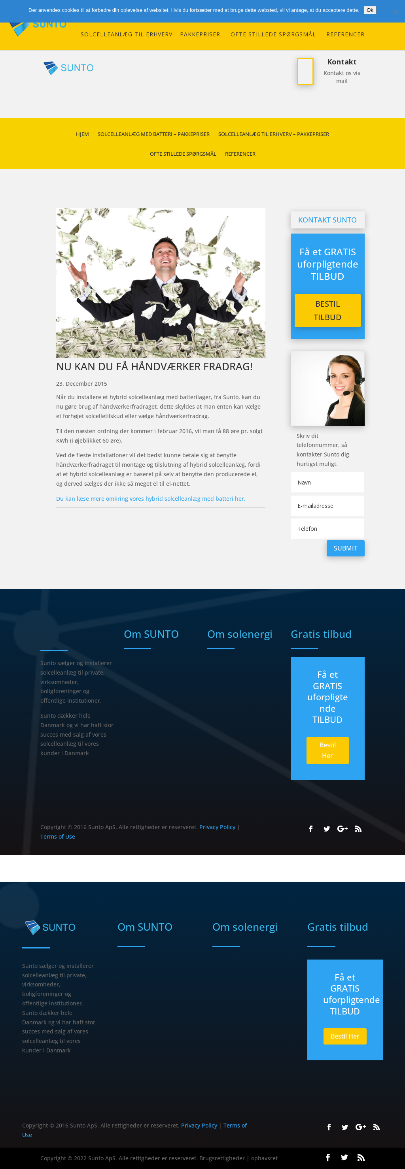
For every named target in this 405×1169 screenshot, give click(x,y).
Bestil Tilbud (328, 310)
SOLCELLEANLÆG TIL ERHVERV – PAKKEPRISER (150, 35)
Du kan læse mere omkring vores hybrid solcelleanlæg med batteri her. (151, 498)
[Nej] (395, 11)
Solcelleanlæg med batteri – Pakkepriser (154, 134)
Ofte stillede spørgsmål (273, 35)
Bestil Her (328, 750)
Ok (370, 10)
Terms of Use (57, 836)
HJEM (82, 134)
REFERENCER (345, 35)
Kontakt (342, 61)
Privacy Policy (217, 827)
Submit (346, 548)
